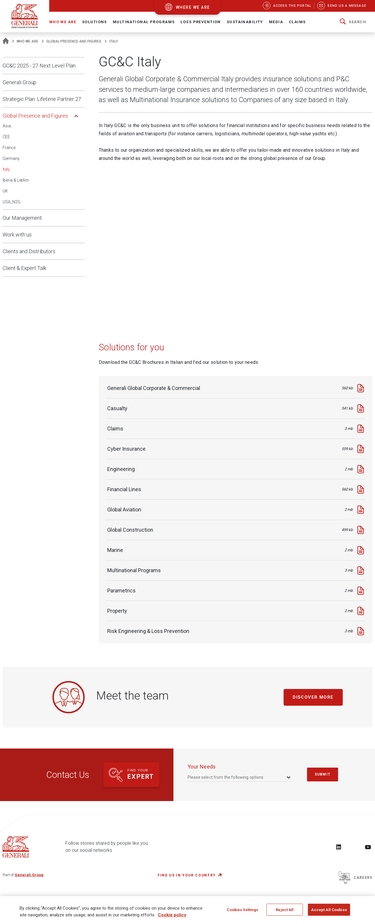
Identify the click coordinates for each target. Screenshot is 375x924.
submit (322, 774)
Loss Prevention (200, 22)
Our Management (22, 218)
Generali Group (19, 82)
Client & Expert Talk (24, 268)
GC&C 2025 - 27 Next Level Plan (39, 65)
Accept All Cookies (329, 909)
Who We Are (27, 41)
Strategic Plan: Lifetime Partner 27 (42, 99)
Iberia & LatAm (16, 180)
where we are (193, 7)
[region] (187, 910)
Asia (7, 126)
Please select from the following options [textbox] (226, 777)
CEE (6, 136)
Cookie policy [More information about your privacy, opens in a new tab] (172, 915)
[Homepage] (6, 41)
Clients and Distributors (29, 251)
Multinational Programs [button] (144, 22)
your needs (202, 766)
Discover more (313, 697)
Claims (297, 22)
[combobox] (240, 777)
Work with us (17, 235)
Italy (6, 169)
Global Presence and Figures (73, 41)
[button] (353, 22)
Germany (11, 158)
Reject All (285, 909)
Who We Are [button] (62, 22)
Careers (355, 878)
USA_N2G (12, 202)
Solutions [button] (94, 22)
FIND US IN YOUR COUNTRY (187, 875)
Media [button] (276, 22)
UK (5, 191)
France (9, 147)
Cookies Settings (242, 909)
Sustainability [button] (245, 22)
